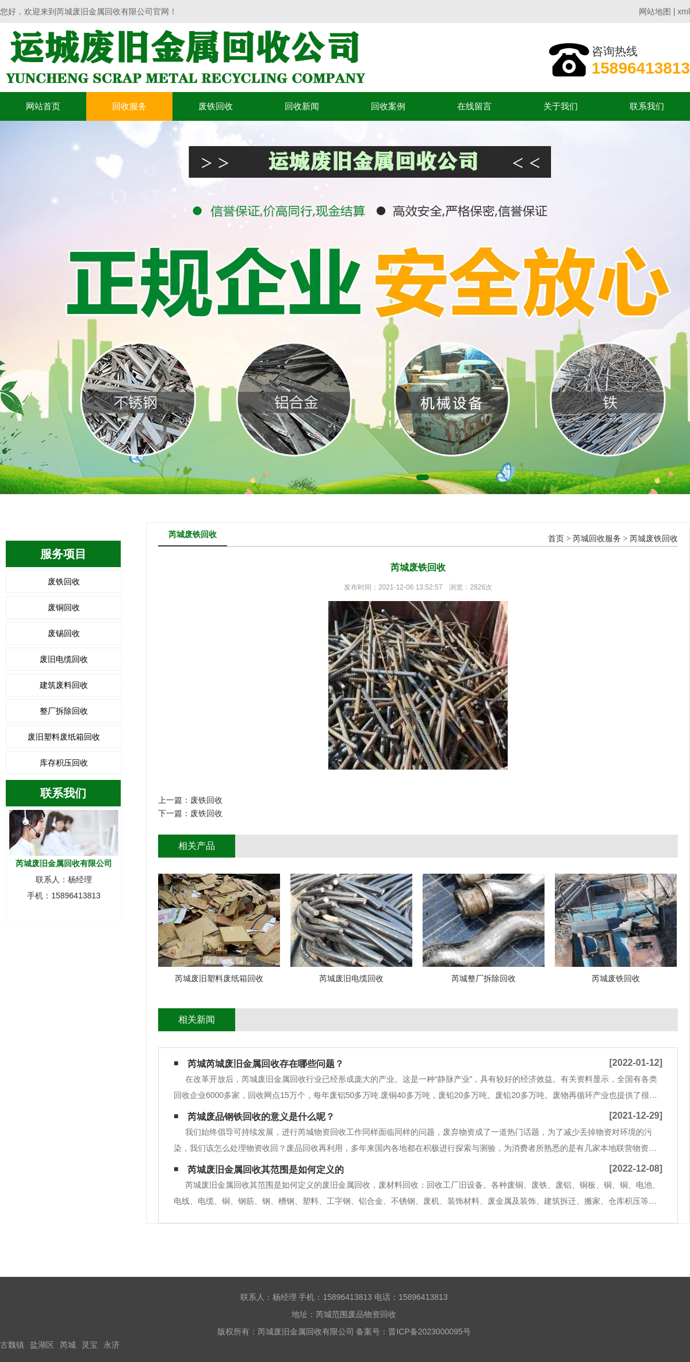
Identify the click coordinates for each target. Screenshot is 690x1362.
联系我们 (647, 106)
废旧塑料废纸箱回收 (64, 736)
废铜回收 (64, 607)
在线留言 (474, 106)
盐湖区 (42, 1344)
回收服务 (129, 106)
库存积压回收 (64, 762)
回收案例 (388, 106)
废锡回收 (64, 633)
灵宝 (90, 1344)
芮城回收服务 (597, 538)
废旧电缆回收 (64, 659)
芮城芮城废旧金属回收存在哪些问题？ (265, 1064)
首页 (556, 538)
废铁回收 (215, 106)
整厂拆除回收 (64, 711)
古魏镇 (12, 1344)
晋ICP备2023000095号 (429, 1331)
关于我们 (560, 106)
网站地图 (655, 11)
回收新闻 (302, 106)
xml (683, 11)
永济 (111, 1344)
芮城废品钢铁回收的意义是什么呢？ (261, 1117)
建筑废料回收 (64, 685)
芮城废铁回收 (654, 538)
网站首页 (43, 106)
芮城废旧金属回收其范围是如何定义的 (265, 1169)
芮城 (68, 1344)
